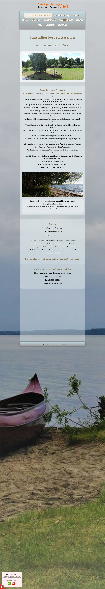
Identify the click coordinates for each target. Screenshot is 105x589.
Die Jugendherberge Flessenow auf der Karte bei (52, 259)
